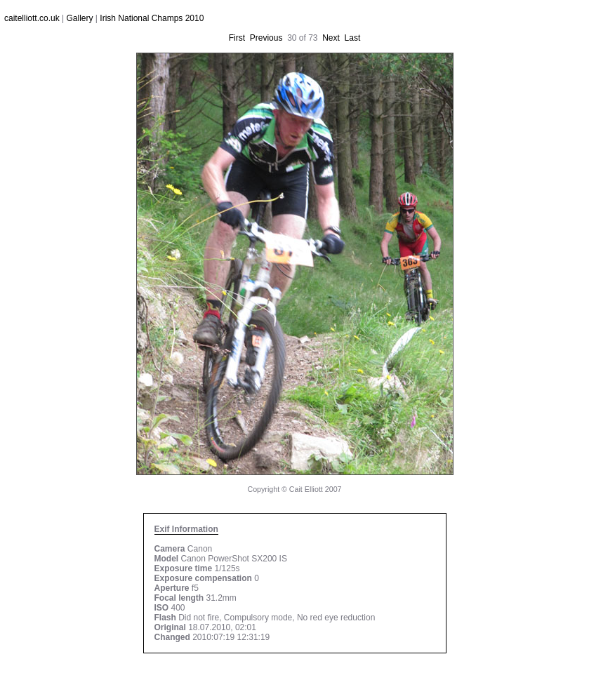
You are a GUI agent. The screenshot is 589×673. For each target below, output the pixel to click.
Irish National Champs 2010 (152, 18)
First (237, 38)
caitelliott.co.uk (32, 18)
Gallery (80, 18)
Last (353, 38)
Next (331, 38)
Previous (266, 38)
